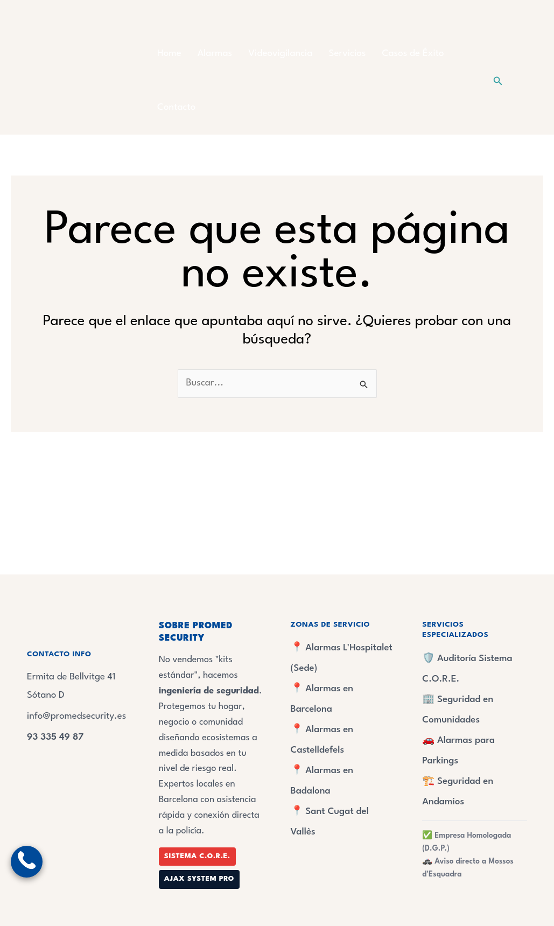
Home (169, 53)
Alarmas (215, 53)
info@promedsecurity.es (77, 716)
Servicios (347, 53)
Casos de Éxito (413, 53)
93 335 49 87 (56, 737)
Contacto (176, 107)
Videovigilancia (280, 53)
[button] (498, 81)
